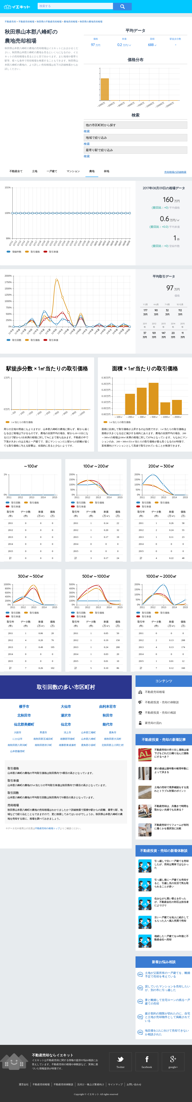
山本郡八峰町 (88, 738)
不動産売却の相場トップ (47, 828)
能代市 (108, 724)
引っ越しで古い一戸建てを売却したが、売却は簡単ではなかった (163, 866)
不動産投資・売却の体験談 (162, 702)
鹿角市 (112, 732)
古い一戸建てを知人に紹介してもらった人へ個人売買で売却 (163, 922)
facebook (147, 1067)
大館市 (17, 732)
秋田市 (108, 715)
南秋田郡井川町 (43, 745)
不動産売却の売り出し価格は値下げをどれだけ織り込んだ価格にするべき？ (163, 754)
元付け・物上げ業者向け (90, 1084)
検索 (87, 131)
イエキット (93, 1094)
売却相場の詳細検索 (175, 172)
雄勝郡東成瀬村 (67, 745)
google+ (173, 1067)
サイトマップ (115, 1084)
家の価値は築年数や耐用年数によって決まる (163, 773)
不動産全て (16, 171)
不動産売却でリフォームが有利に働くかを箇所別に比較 (163, 829)
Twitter (120, 1067)
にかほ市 (17, 738)
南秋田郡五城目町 (43, 738)
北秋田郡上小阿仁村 (113, 745)
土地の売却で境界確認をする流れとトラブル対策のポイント (163, 792)
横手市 (24, 706)
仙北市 (66, 724)
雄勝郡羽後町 (67, 738)
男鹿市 (43, 732)
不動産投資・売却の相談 (160, 712)
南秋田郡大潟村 (112, 738)
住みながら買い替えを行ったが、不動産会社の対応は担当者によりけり (163, 903)
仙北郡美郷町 (24, 724)
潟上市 (67, 732)
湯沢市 (66, 715)
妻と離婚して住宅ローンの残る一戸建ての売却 (167, 1001)
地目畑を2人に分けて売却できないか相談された (167, 1032)
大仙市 (66, 706)
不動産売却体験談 (63, 1084)
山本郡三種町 (88, 732)
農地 (91, 171)
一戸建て (52, 171)
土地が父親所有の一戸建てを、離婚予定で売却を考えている (167, 974)
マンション (73, 171)
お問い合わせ (134, 1084)
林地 (106, 171)
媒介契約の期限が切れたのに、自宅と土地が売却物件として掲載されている (167, 1017)
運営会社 (24, 1084)
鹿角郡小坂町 (88, 745)
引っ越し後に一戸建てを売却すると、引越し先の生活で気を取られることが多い (163, 884)
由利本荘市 (107, 706)
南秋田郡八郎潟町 (17, 745)
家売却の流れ (153, 722)
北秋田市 (24, 715)
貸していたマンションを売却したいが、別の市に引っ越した (167, 988)
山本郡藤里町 (17, 751)
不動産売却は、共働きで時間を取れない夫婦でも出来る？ (163, 811)
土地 (34, 171)
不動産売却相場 (155, 691)
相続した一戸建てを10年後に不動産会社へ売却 (163, 941)
